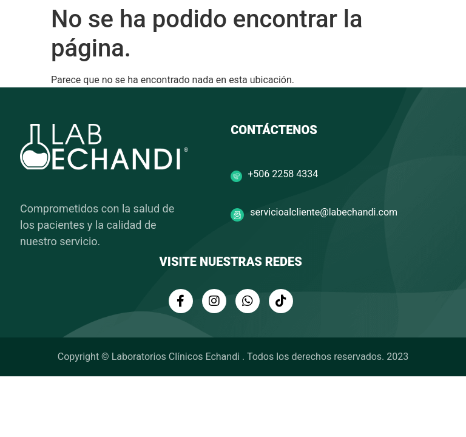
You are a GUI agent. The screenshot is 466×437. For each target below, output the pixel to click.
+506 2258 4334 (283, 174)
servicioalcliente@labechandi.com (323, 212)
